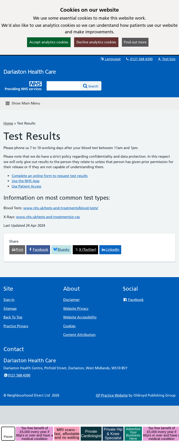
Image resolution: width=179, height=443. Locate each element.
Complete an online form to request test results (50, 176)
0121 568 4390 (139, 59)
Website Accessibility (80, 317)
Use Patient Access (26, 186)
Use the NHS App (25, 181)
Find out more (135, 42)
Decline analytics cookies (96, 42)
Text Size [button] (166, 59)
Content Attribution (79, 334)
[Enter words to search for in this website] (63, 86)
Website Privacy (76, 308)
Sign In (8, 299)
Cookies (69, 326)
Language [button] (110, 59)
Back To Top (12, 317)
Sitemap (10, 308)
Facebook (133, 299)
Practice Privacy (15, 326)
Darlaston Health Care (29, 71)
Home (8, 123)
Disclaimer (71, 299)
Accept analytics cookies (48, 42)
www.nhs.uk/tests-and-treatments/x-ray (48, 217)
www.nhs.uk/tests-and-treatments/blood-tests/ (60, 208)
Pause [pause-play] (8, 436)
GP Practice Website (112, 395)
